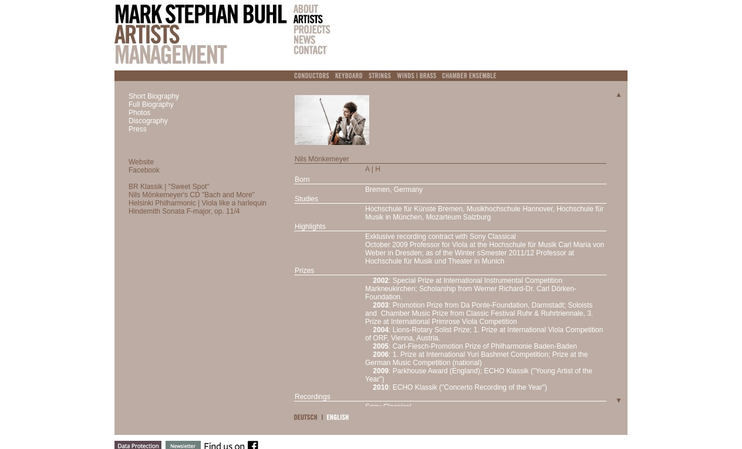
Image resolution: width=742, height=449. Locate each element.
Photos (139, 113)
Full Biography (151, 104)
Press (138, 129)
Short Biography (154, 96)
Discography (148, 121)
